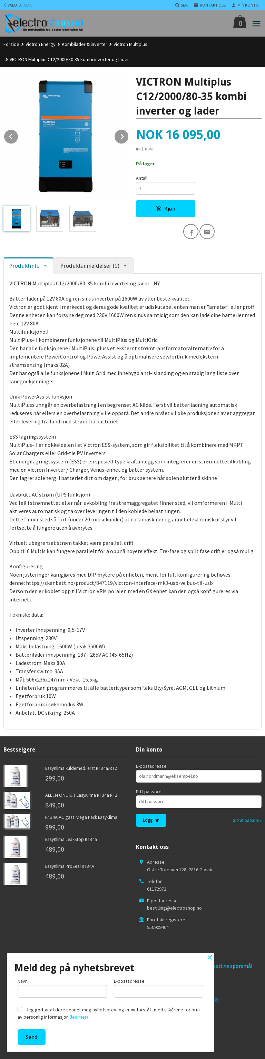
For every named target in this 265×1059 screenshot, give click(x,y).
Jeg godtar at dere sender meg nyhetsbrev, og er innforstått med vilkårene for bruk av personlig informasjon (109, 1013)
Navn (62, 988)
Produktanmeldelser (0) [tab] (89, 266)
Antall (141, 178)
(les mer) (79, 1017)
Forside (11, 44)
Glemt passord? (247, 820)
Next (128, 135)
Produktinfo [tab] (24, 266)
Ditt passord (148, 791)
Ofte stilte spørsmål (229, 965)
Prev (18, 135)
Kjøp (165, 208)
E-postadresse (151, 766)
